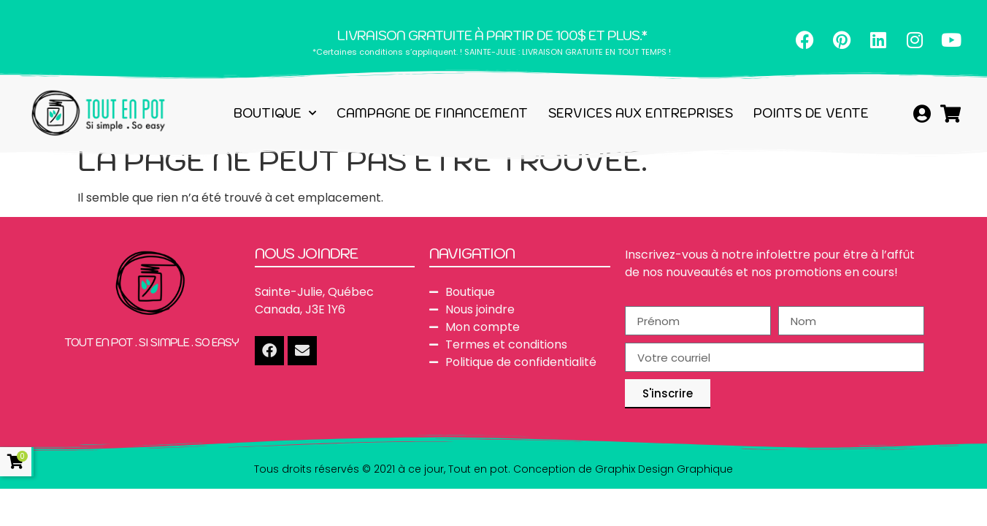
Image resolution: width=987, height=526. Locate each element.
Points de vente (811, 113)
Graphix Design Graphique (664, 469)
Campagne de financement (432, 113)
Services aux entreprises (640, 113)
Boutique (275, 113)
